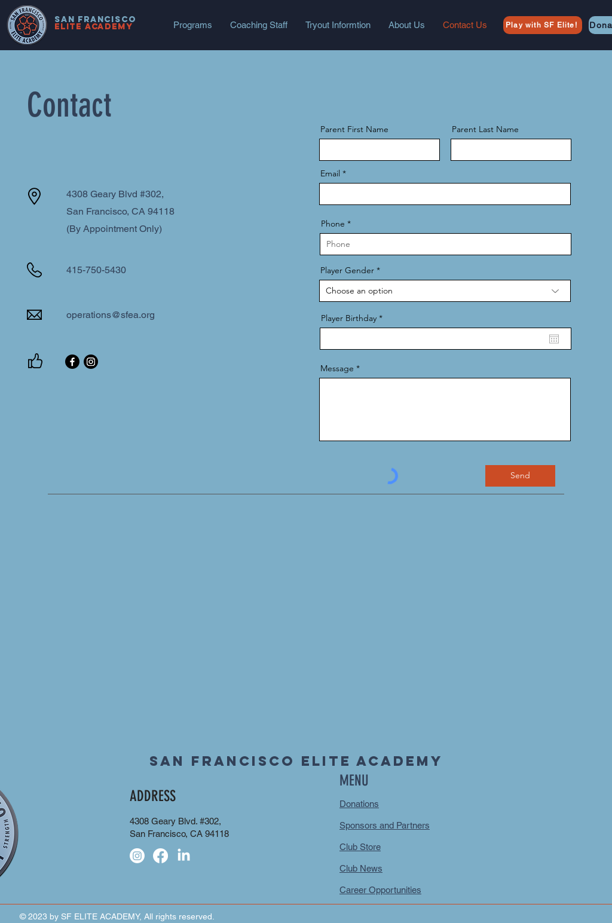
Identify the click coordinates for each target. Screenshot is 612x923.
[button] (192, 25)
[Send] (520, 476)
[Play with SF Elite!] (542, 25)
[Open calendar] (554, 339)
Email (330, 173)
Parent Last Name (485, 129)
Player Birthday (354, 318)
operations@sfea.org (110, 314)
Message (337, 368)
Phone (333, 223)
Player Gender (347, 270)
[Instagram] (91, 361)
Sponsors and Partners (384, 825)
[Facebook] (72, 361)
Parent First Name (354, 129)
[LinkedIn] (183, 855)
